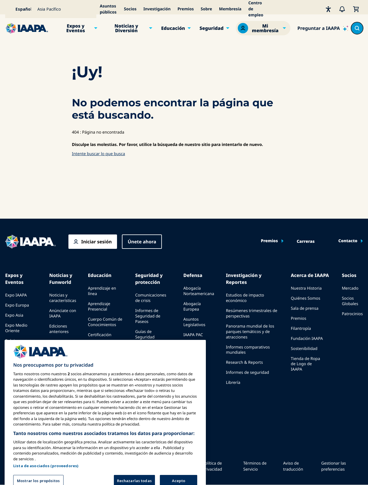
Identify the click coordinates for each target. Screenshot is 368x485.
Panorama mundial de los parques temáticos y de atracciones (250, 332)
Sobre (206, 9)
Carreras (306, 241)
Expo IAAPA (16, 295)
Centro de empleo (255, 9)
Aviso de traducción (293, 466)
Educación (173, 28)
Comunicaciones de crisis (150, 297)
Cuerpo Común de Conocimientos (105, 322)
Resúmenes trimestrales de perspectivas (251, 313)
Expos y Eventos (75, 28)
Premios (185, 9)
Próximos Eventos (14, 343)
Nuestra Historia (306, 288)
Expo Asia (14, 315)
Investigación (157, 9)
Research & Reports (244, 362)
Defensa (192, 275)
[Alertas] (342, 9)
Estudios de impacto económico (245, 297)
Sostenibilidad (304, 348)
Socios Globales (350, 301)
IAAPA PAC (193, 335)
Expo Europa (17, 305)
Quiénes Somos (305, 298)
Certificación (100, 335)
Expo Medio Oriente (16, 328)
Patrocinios (352, 314)
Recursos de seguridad (146, 349)
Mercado (350, 288)
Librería (233, 382)
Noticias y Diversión (126, 28)
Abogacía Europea (192, 306)
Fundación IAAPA (307, 338)
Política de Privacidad (212, 466)
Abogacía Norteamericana (198, 291)
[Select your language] (19, 9)
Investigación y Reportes (244, 278)
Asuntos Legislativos (194, 322)
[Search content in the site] (357, 28)
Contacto (347, 241)
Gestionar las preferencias (333, 466)
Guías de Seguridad (144, 334)
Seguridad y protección (148, 278)
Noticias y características (62, 297)
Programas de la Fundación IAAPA (104, 347)
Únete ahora (142, 241)
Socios (130, 9)
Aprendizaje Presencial (99, 306)
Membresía (230, 9)
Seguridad (211, 28)
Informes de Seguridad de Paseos (147, 316)
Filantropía (301, 328)
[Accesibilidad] (328, 9)
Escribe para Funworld (60, 344)
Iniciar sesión (96, 241)
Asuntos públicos (108, 9)
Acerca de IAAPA (310, 275)
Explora (95, 360)
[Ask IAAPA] (323, 28)
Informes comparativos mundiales (248, 349)
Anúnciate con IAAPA (62, 313)
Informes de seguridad (247, 372)
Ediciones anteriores (58, 329)
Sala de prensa (304, 308)
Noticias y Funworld (60, 278)
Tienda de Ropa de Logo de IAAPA (305, 364)
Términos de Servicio (255, 466)
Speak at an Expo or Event (21, 359)
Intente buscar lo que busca (98, 154)
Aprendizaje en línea (102, 291)
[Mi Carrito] (356, 9)
